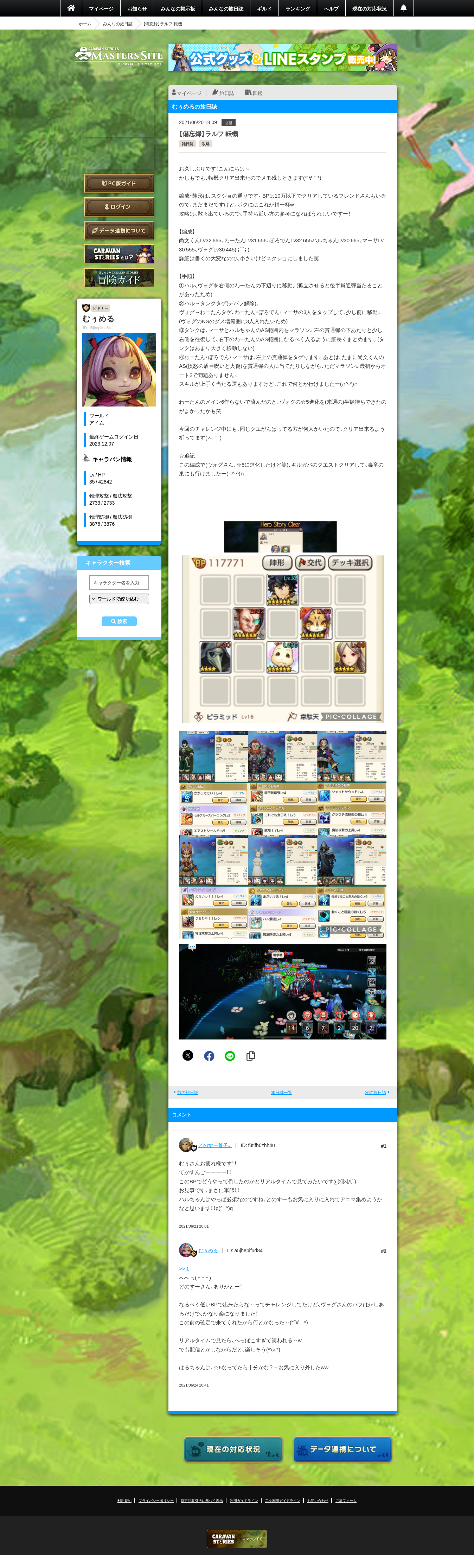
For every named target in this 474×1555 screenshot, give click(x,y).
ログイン (119, 207)
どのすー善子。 (215, 1144)
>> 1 (184, 1268)
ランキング (298, 8)
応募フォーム (346, 1500)
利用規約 (124, 1500)
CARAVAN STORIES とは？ (119, 254)
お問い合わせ (317, 1500)
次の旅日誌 (375, 1092)
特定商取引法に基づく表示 (202, 1500)
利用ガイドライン (244, 1500)
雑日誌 (187, 144)
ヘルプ (331, 8)
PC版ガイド (119, 183)
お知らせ (137, 8)
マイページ (101, 8)
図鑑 (258, 92)
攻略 (206, 144)
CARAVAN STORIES (237, 1539)
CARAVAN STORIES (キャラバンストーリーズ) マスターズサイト (119, 56)
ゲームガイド (119, 277)
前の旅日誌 (187, 1092)
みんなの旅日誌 (226, 8)
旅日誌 (226, 92)
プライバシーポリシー (156, 1500)
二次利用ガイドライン (282, 1500)
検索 (122, 621)
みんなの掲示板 (178, 8)
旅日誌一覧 (281, 1092)
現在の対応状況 (369, 8)
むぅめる (208, 1250)
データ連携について (119, 230)
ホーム (85, 23)
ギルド (264, 8)
